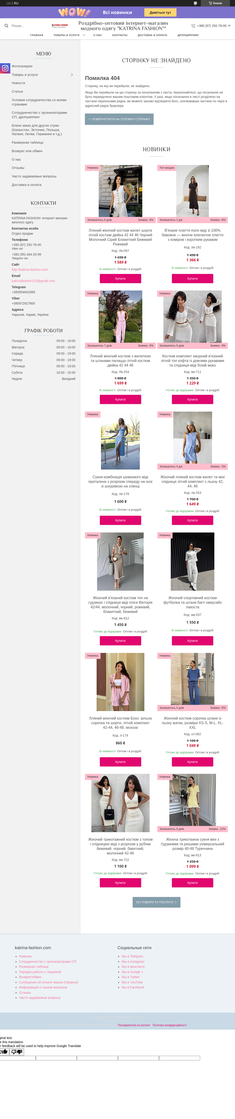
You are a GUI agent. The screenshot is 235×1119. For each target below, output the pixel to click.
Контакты (120, 35)
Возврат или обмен (27, 151)
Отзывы (18, 168)
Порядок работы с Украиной (40, 972)
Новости (18, 83)
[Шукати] (6, 26)
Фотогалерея (22, 66)
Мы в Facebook (133, 987)
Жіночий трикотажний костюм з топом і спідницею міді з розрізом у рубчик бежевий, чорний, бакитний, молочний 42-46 (120, 846)
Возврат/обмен (30, 977)
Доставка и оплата (152, 35)
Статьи (17, 91)
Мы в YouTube (132, 982)
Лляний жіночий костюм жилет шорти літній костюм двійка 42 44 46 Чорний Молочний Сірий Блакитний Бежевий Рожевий (120, 237)
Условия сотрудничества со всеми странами (39, 102)
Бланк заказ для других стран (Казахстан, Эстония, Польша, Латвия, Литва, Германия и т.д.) (37, 129)
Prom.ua (139, 1017)
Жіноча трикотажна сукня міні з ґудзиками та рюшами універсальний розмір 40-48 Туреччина (192, 844)
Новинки (25, 956)
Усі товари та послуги (154, 902)
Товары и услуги (66, 35)
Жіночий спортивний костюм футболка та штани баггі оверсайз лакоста (192, 602)
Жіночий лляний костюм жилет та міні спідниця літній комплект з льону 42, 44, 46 (192, 481)
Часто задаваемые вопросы (34, 176)
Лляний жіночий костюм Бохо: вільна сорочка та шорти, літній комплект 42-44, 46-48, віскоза (120, 722)
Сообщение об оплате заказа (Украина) (48, 982)
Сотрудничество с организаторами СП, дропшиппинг (39, 115)
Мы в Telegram (132, 956)
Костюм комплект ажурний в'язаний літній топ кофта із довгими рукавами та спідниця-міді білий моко (192, 360)
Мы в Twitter (131, 977)
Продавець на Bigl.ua (117, 1021)
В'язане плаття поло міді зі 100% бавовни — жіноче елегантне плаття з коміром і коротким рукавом (193, 235)
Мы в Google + (132, 972)
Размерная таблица (27, 142)
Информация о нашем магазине (43, 987)
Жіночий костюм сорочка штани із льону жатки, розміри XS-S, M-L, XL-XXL (193, 722)
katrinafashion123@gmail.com (33, 281)
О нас (97, 35)
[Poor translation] (16, 1052)
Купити (120, 278)
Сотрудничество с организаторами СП (47, 961)
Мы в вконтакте (133, 966)
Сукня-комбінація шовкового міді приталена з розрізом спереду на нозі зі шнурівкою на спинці (120, 481)
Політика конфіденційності (170, 1025)
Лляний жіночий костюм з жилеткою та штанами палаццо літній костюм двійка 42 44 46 (120, 360)
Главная (36, 35)
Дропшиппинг (188, 35)
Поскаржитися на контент (134, 1025)
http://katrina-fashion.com (30, 269)
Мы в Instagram (133, 961)
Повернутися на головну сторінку (121, 119)
